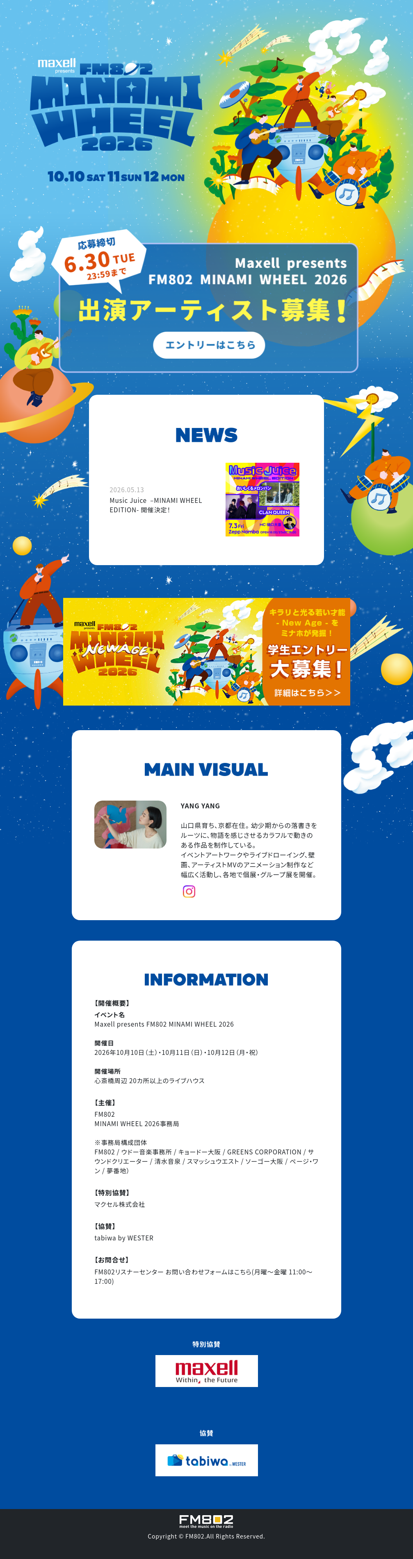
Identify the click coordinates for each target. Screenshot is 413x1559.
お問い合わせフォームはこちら (209, 1271)
